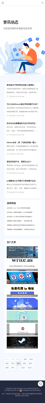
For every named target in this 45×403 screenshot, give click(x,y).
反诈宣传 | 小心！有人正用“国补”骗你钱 (18, 208)
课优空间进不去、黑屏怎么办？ (19, 162)
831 (12, 368)
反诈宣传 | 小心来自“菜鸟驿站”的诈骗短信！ (20, 216)
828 (24, 363)
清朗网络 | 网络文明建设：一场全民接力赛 (19, 221)
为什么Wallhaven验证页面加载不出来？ (23, 104)
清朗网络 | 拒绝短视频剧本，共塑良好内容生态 (21, 229)
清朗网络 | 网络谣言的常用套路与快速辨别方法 (21, 225)
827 (18, 363)
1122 (23, 368)
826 (12, 363)
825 (7, 363)
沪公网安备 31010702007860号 (30, 390)
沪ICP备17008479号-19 (11, 390)
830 (7, 368)
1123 (29, 368)
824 (31, 359)
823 (25, 359)
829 (30, 363)
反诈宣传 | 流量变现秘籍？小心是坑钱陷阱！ (20, 212)
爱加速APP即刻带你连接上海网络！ (21, 85)
